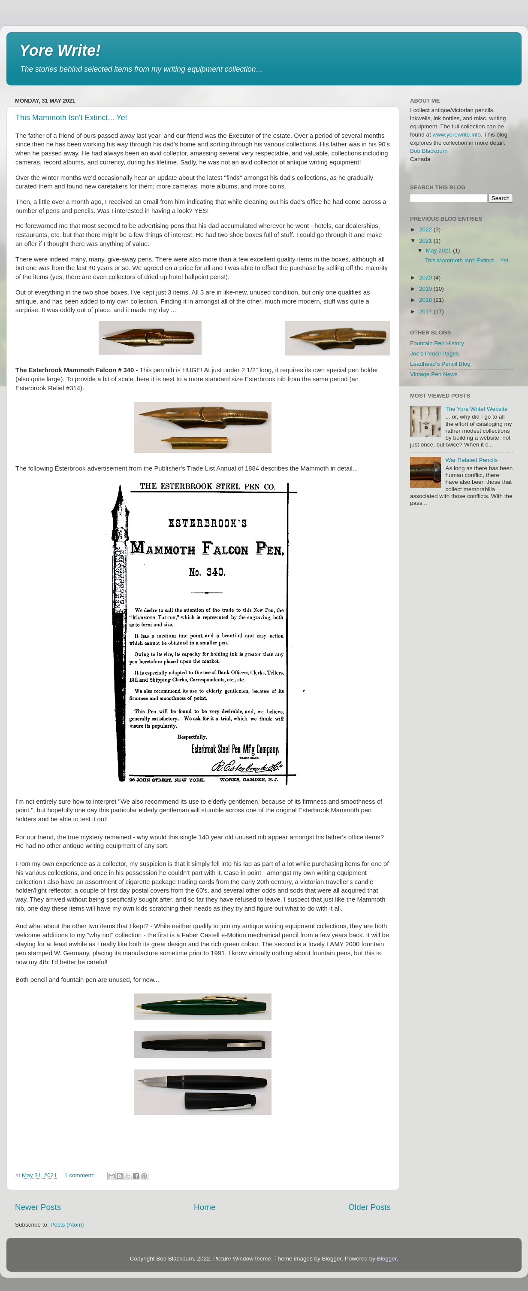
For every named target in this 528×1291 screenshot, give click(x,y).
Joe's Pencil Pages (434, 353)
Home (204, 1207)
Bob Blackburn (429, 151)
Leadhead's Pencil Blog (440, 364)
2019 (426, 289)
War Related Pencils (471, 460)
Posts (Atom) (67, 1224)
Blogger (387, 1258)
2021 (426, 240)
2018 (426, 300)
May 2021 (439, 250)
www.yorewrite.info (457, 134)
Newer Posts (38, 1207)
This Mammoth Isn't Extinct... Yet (71, 117)
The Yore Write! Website (476, 409)
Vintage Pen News (434, 374)
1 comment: (80, 1175)
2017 (426, 311)
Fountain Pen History (437, 343)
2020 (426, 277)
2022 (426, 229)
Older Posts (369, 1207)
